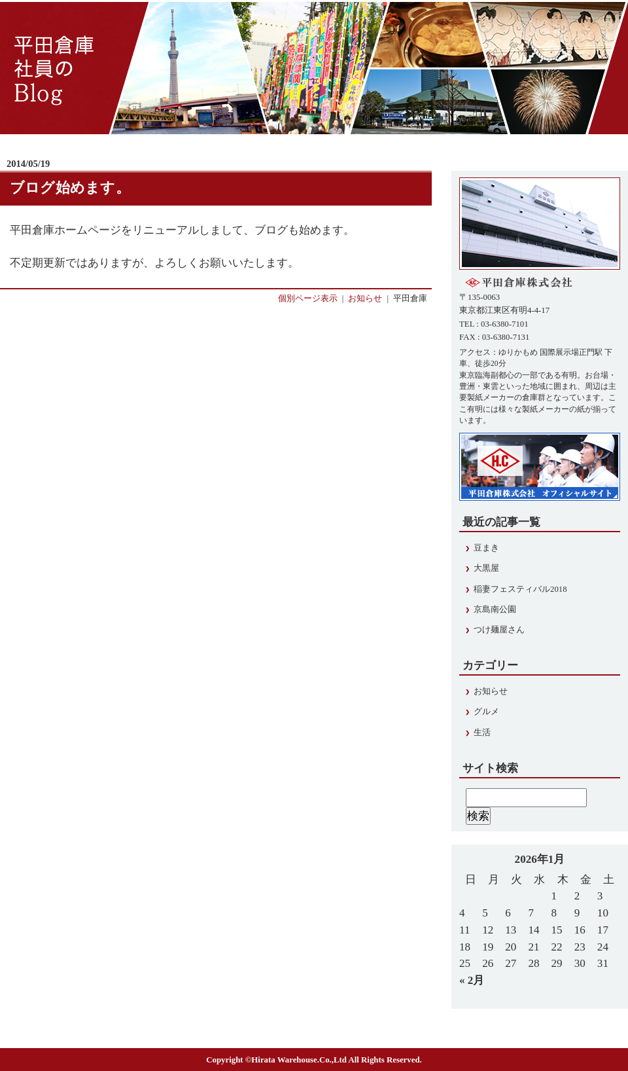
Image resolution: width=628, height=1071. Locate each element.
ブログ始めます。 (70, 188)
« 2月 (471, 980)
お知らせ (365, 298)
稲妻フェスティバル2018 (520, 589)
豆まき (486, 548)
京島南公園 (495, 609)
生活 (482, 732)
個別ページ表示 (308, 298)
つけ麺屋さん (499, 629)
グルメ (486, 711)
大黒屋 (486, 568)
